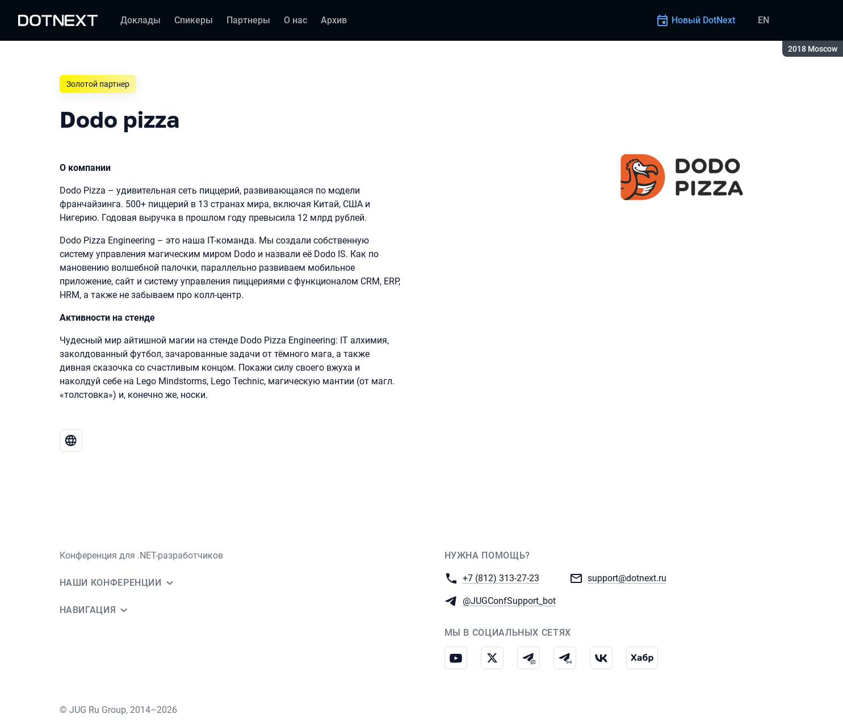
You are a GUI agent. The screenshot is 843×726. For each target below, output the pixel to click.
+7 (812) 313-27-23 (501, 578)
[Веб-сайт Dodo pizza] (71, 440)
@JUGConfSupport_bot (509, 600)
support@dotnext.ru (627, 578)
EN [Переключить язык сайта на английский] (763, 20)
